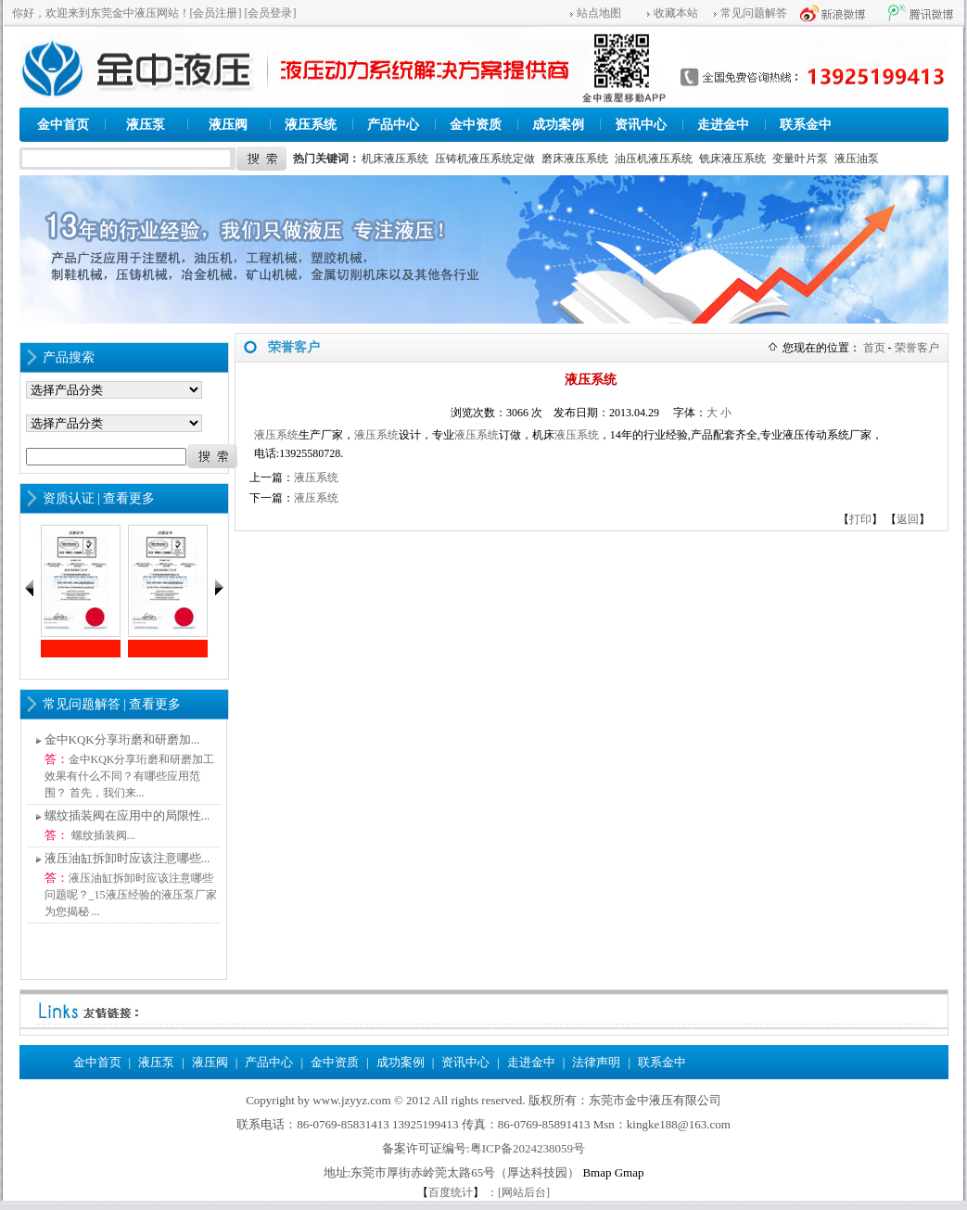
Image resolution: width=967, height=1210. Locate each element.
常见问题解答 (753, 12)
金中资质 (476, 125)
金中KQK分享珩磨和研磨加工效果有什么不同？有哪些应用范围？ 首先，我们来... (130, 776)
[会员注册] (216, 12)
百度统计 (450, 1192)
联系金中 (806, 125)
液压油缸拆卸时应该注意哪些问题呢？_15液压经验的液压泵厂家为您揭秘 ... (131, 895)
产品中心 (393, 125)
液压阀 (228, 125)
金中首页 (63, 125)
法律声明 (596, 1062)
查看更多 (129, 498)
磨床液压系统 (574, 158)
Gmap (629, 1172)
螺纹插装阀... (102, 835)
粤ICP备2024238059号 (527, 1148)
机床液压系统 (395, 158)
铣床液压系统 (732, 158)
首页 (874, 347)
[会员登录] (271, 12)
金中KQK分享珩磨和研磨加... (122, 739)
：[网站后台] (518, 1192)
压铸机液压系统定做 (485, 158)
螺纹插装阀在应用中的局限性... (127, 815)
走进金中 (723, 125)
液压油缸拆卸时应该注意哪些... (127, 858)
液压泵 (145, 125)
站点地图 (599, 12)
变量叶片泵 (800, 158)
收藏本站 (676, 12)
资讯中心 (641, 125)
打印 (860, 519)
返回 (908, 519)
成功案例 (558, 125)
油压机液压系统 (654, 158)
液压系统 (311, 125)
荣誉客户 (917, 347)
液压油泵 (856, 158)
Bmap (596, 1172)
